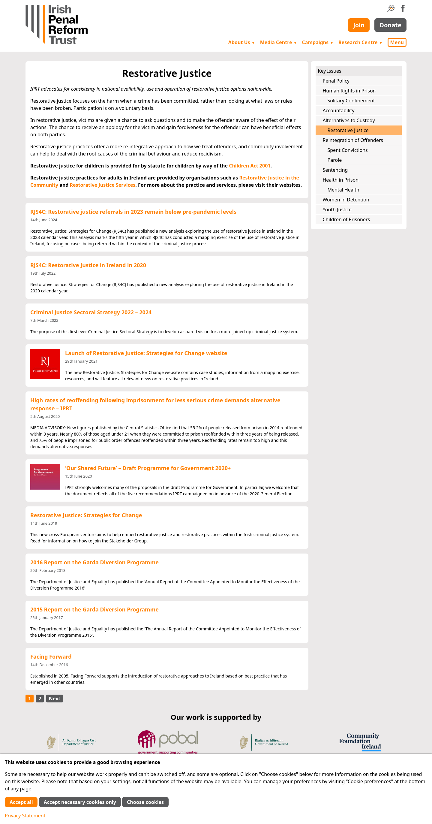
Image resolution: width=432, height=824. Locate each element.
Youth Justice (337, 209)
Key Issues (329, 71)
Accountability (339, 110)
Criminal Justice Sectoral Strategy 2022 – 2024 (91, 312)
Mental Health (343, 189)
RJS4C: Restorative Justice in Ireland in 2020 (88, 265)
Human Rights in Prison (349, 90)
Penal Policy (336, 80)
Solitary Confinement (351, 100)
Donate (390, 25)
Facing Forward (51, 656)
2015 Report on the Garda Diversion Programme (94, 609)
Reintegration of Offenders (353, 140)
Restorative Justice (348, 130)
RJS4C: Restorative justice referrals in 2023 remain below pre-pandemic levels (133, 211)
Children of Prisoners (346, 219)
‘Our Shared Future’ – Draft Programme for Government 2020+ (148, 468)
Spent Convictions (348, 150)
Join (358, 25)
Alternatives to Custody (349, 120)
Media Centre (278, 42)
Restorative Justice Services (103, 185)
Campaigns (318, 42)
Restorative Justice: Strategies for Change (86, 515)
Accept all (21, 802)
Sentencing (335, 170)
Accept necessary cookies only (80, 802)
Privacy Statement (25, 815)
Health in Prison (341, 180)
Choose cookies (145, 802)
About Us (241, 42)
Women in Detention (346, 199)
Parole (335, 160)
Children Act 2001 (249, 165)
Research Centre (360, 42)
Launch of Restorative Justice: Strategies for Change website (146, 353)
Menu (397, 42)
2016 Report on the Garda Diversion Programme (94, 562)
